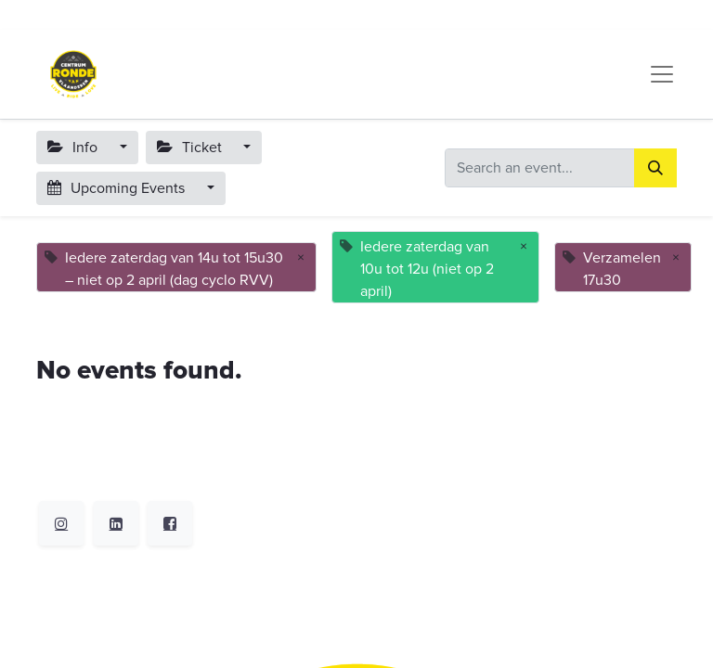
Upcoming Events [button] (117, 188)
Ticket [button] (191, 147)
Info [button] (74, 147)
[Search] (655, 167)
